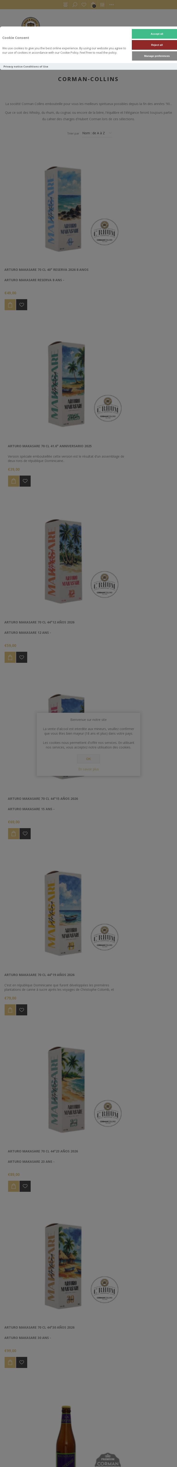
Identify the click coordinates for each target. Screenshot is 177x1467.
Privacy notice (13, 66)
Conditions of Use (35, 66)
